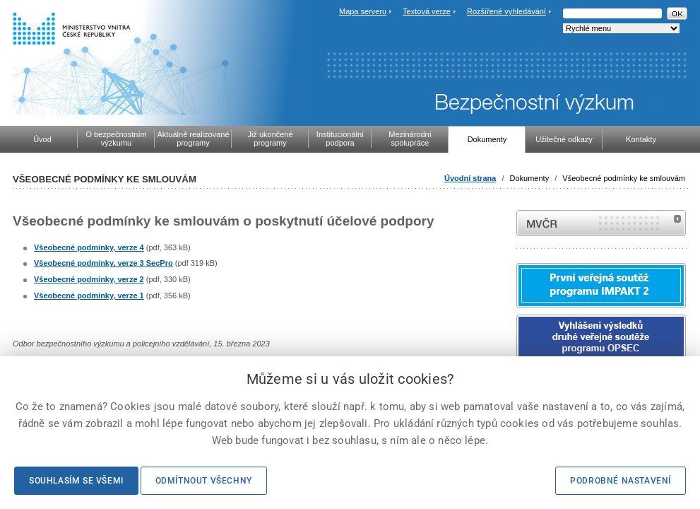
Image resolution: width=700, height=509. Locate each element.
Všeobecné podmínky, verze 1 (89, 295)
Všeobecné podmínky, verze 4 (89, 247)
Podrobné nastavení (620, 481)
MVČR (601, 223)
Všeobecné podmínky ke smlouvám (623, 178)
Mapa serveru (362, 11)
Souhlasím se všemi (76, 481)
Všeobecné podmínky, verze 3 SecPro (103, 263)
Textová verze (427, 11)
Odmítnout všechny (203, 481)
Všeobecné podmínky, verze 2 (89, 279)
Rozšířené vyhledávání (506, 11)
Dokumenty (530, 178)
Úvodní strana (470, 178)
